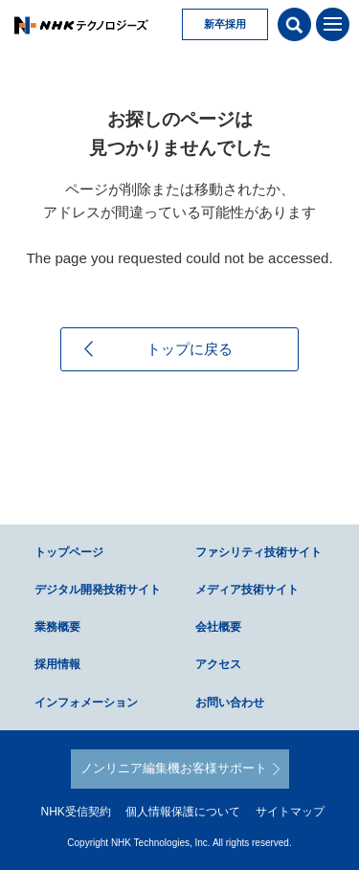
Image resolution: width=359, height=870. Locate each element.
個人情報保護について (182, 811)
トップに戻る (189, 349)
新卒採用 (225, 24)
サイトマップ (290, 811)
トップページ (68, 552)
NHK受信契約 (75, 811)
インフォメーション (86, 702)
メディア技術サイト (247, 589)
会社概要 (218, 627)
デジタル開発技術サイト (97, 589)
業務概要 (57, 627)
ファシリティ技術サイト (258, 552)
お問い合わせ (229, 702)
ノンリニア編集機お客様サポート (173, 768)
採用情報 (57, 664)
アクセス (218, 664)
